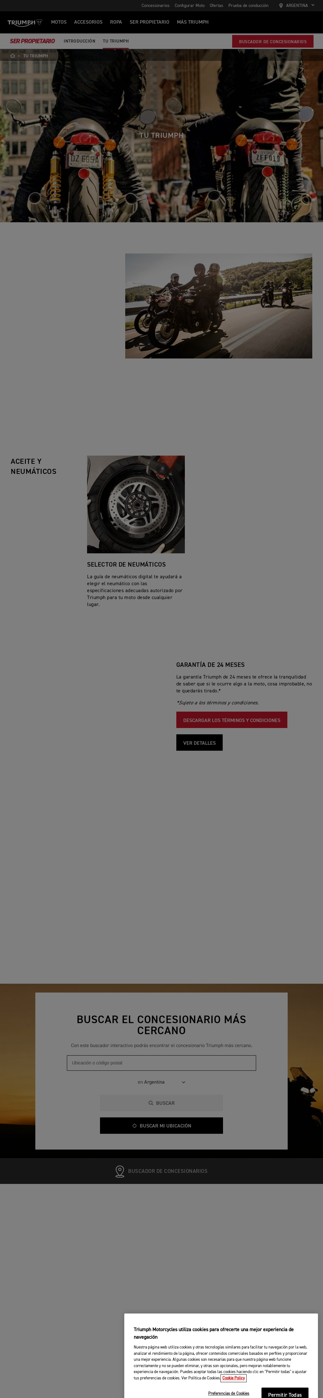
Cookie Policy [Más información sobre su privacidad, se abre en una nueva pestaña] (233, 1392)
